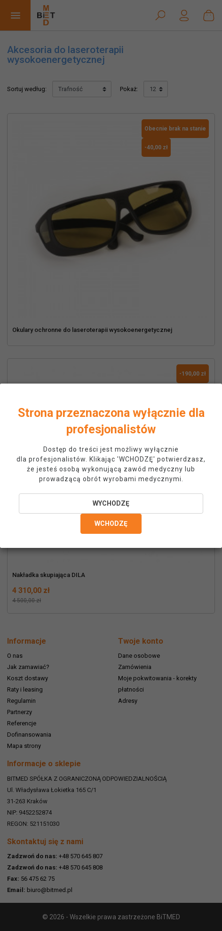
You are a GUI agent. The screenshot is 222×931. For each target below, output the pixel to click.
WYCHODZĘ (111, 503)
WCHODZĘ (111, 523)
